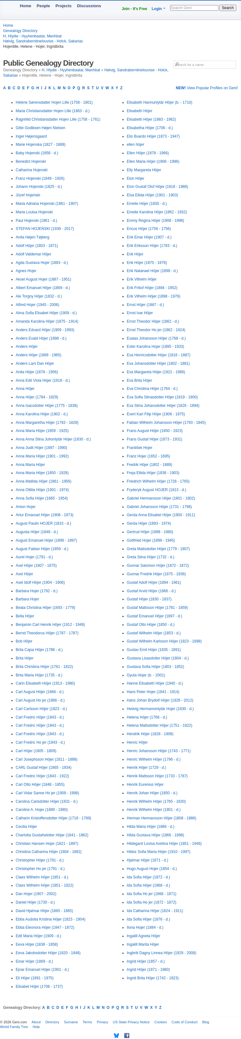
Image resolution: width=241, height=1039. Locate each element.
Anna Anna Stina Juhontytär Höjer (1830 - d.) (53, 439)
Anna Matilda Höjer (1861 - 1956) (43, 481)
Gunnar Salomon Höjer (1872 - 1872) (158, 565)
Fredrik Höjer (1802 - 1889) (149, 464)
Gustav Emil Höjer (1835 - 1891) (154, 650)
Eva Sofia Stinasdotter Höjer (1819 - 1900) (162, 397)
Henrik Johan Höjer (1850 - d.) (152, 793)
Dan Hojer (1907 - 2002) (36, 894)
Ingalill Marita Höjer (143, 944)
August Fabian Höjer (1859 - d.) (42, 549)
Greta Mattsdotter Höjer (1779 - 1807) (158, 549)
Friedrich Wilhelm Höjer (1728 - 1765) (158, 481)
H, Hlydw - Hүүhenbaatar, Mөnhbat (32, 36)
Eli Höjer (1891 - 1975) (35, 978)
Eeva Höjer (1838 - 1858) (37, 944)
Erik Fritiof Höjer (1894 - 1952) (152, 288)
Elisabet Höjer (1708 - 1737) (39, 986)
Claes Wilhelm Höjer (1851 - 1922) (44, 885)
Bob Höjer (24, 641)
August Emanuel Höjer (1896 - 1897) (46, 540)
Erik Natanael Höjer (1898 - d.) (152, 271)
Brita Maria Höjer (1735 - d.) (39, 675)
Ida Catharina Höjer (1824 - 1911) (155, 911)
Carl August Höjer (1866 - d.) (40, 692)
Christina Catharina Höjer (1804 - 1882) (49, 852)
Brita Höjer (25, 658)
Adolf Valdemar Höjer (33, 254)
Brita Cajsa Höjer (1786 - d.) (39, 650)
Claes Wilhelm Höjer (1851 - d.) (42, 877)
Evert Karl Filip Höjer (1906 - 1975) (156, 414)
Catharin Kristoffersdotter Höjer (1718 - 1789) (53, 818)
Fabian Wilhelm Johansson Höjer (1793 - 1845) (166, 422)
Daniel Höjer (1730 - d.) (35, 902)
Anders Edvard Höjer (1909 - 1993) (45, 330)
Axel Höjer (24, 574)
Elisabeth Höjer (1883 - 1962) (151, 119)
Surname (71, 1022)
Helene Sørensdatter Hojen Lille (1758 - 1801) (54, 102)
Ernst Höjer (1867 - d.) (145, 305)
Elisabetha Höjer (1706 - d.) (150, 128)
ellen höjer (135, 144)
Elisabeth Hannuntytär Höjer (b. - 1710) (159, 102)
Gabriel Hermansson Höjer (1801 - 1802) (161, 498)
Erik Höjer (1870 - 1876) (147, 262)
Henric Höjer (137, 742)
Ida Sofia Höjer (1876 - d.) (148, 919)
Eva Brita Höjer (139, 380)
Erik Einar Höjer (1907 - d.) (149, 237)
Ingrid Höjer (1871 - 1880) (148, 969)
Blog (205, 1022)
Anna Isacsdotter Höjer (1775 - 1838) (47, 405)
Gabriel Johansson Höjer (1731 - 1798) (159, 507)
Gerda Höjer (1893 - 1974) (149, 523)
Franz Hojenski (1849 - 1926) (40, 178)
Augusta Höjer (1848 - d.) (37, 532)
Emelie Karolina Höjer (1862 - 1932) (157, 212)
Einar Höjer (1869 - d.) (34, 961)
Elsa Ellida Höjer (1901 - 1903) (152, 195)
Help (36, 1027)
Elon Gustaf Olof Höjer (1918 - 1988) (157, 186)
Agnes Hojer (26, 271)
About (36, 1022)
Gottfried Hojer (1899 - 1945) (151, 540)
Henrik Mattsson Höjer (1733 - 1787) (157, 776)
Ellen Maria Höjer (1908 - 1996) (153, 161)
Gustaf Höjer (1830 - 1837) (149, 599)
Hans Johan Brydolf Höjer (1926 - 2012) (160, 700)
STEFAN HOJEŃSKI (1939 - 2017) (45, 229)
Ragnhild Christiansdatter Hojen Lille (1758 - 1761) (58, 119)
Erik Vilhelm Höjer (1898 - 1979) (153, 296)
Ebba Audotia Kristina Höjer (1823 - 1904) (50, 919)
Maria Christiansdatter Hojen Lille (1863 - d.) (52, 111)
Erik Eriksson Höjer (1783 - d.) (152, 245)
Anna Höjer (25, 388)
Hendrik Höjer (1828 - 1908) (150, 734)
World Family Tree (14, 1027)
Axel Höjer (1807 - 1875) (36, 565)
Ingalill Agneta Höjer (143, 936)
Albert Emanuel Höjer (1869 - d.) (43, 288)
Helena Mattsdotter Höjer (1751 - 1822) (159, 725)
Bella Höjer (25, 616)
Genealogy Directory (20, 31)
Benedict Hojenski (31, 161)
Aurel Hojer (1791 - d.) (34, 557)
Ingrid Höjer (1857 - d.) (146, 961)
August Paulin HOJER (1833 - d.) (43, 523)
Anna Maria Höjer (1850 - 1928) (42, 473)
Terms (87, 1022)
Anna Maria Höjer (30, 464)
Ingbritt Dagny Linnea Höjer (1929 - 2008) (161, 953)
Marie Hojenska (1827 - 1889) (41, 144)
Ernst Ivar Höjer (140, 313)
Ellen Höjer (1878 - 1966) (148, 153)
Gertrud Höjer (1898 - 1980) (150, 532)
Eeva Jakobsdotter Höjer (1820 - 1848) (48, 953)
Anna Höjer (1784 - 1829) (37, 397)
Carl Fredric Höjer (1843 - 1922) (42, 776)
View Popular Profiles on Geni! (207, 88)
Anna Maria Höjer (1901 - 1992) (42, 456)
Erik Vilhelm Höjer (142, 279)
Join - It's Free (134, 9)
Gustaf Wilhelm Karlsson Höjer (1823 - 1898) (164, 641)
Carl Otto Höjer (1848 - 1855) (40, 784)
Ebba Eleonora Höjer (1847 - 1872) (45, 927)
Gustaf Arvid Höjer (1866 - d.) (151, 591)
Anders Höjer (27, 346)
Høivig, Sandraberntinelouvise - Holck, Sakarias (43, 41)
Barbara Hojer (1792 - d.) (36, 591)
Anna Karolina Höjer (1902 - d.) (42, 414)
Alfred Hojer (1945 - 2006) (37, 305)
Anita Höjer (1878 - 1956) (37, 372)
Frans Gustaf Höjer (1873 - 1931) (154, 439)
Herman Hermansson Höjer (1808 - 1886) (161, 818)
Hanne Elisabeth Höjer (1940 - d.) (155, 683)
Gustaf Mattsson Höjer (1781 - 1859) (157, 607)
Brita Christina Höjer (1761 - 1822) (44, 666)
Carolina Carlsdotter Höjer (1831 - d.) (47, 801)
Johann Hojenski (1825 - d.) (39, 186)
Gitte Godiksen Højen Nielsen (40, 128)
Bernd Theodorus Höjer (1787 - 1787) (47, 633)
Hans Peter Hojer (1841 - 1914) (153, 692)
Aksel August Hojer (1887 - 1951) (43, 279)
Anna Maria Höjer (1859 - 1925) (42, 431)
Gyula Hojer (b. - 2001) (146, 675)
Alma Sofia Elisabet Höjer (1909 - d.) (46, 313)
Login (157, 9)
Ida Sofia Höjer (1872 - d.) (148, 877)
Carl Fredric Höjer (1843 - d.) (40, 717)
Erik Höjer (135, 254)
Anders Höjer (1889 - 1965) (38, 355)
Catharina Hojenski (31, 170)
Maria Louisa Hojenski (34, 212)
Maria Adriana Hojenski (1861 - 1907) (47, 203)
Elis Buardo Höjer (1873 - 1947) (153, 136)
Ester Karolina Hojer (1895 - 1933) (155, 346)
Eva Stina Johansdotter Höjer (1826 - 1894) (163, 405)
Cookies (160, 1022)
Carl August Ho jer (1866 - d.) (40, 700)
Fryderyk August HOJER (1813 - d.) (156, 490)
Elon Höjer (135, 178)
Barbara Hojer (27, 599)
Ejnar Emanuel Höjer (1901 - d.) (42, 969)
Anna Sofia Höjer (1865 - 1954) (42, 498)
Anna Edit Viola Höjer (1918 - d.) (43, 380)
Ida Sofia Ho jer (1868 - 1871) (151, 894)
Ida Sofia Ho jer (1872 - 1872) (151, 902)
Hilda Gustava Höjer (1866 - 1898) (155, 835)
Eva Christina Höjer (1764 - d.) (152, 388)
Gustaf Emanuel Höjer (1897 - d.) (154, 616)
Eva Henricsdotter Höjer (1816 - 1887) (158, 355)
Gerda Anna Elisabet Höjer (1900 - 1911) (161, 515)
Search (228, 8)
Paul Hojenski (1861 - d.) (36, 220)
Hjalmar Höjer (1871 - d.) (147, 860)
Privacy (102, 1022)
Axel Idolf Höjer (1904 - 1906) (40, 582)
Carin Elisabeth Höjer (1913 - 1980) (45, 683)
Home (25, 5)
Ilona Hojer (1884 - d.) (145, 927)
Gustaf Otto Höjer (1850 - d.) (150, 624)
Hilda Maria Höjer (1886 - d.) (150, 826)
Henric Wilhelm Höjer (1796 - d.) (153, 759)
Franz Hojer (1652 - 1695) (148, 456)
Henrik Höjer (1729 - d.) (146, 767)
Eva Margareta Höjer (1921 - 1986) (156, 372)
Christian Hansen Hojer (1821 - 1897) (47, 843)
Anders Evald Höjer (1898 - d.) (41, 338)
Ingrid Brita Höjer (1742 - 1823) (153, 978)
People (43, 5)
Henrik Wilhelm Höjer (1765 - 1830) (156, 801)
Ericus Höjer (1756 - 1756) (149, 229)
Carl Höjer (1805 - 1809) (36, 751)
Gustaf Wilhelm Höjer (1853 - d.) (154, 633)
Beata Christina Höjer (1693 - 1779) (45, 607)
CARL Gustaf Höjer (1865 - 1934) (44, 767)
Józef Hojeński (28, 195)
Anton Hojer (25, 507)
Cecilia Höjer (26, 826)
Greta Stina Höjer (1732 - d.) (150, 557)
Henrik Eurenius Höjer (145, 784)
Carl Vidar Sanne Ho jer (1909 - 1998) (47, 793)
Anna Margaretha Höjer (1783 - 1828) (47, 422)
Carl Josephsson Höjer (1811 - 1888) (47, 759)
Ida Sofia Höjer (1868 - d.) (148, 885)
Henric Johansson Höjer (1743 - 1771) (158, 751)
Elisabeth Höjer (139, 111)
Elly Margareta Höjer (144, 170)
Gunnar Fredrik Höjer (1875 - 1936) (156, 574)
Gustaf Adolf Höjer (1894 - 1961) (154, 582)
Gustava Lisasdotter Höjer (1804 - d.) (158, 658)
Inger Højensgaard (31, 136)
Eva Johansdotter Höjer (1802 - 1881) (158, 363)
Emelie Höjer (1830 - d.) (147, 203)
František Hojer (139, 448)
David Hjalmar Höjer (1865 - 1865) (44, 911)
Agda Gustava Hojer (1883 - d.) (42, 262)
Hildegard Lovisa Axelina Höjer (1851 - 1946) (164, 843)
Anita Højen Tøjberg (32, 237)
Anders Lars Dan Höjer (35, 363)
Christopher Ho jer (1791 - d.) (40, 869)
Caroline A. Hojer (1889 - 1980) (42, 809)
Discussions (89, 5)
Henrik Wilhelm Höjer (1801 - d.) (153, 809)
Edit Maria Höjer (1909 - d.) (38, 936)
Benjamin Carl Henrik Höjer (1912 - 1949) (50, 624)
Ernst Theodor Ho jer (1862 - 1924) (156, 330)
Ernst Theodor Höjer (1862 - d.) (153, 321)
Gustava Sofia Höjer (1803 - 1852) (155, 666)
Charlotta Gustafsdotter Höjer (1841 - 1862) (52, 835)
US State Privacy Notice (131, 1022)
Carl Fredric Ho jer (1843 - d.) (40, 742)
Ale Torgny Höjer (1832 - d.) (39, 296)
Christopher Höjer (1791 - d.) (40, 860)
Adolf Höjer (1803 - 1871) (37, 245)
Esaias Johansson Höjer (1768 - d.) (156, 338)
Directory (52, 1022)
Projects (64, 5)
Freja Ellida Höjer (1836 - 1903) (153, 473)
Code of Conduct (185, 1022)
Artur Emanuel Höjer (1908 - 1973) (44, 515)
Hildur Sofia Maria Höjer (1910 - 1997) (158, 852)
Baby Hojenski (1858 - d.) (37, 153)
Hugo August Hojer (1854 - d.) (152, 869)
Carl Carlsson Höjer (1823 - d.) (41, 709)
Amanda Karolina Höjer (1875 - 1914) (47, 321)
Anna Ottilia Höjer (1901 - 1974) (42, 490)
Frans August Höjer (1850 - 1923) (155, 431)
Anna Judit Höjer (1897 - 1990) (41, 448)
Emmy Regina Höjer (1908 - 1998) (155, 220)
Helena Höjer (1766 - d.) (147, 717)
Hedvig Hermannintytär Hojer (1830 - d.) (160, 709)
